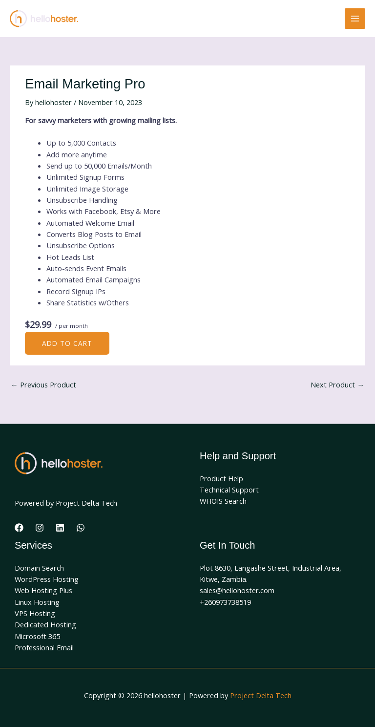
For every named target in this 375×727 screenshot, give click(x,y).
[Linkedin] (60, 527)
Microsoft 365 (37, 636)
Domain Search (39, 568)
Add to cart (67, 343)
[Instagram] (39, 527)
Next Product (337, 384)
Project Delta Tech (261, 695)
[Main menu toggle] (355, 18)
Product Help (221, 478)
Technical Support (229, 489)
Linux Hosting (37, 602)
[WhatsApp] (80, 527)
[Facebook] (19, 527)
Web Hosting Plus (43, 590)
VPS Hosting (35, 613)
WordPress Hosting (47, 579)
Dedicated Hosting (45, 624)
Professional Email (44, 647)
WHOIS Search (223, 501)
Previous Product (43, 384)
